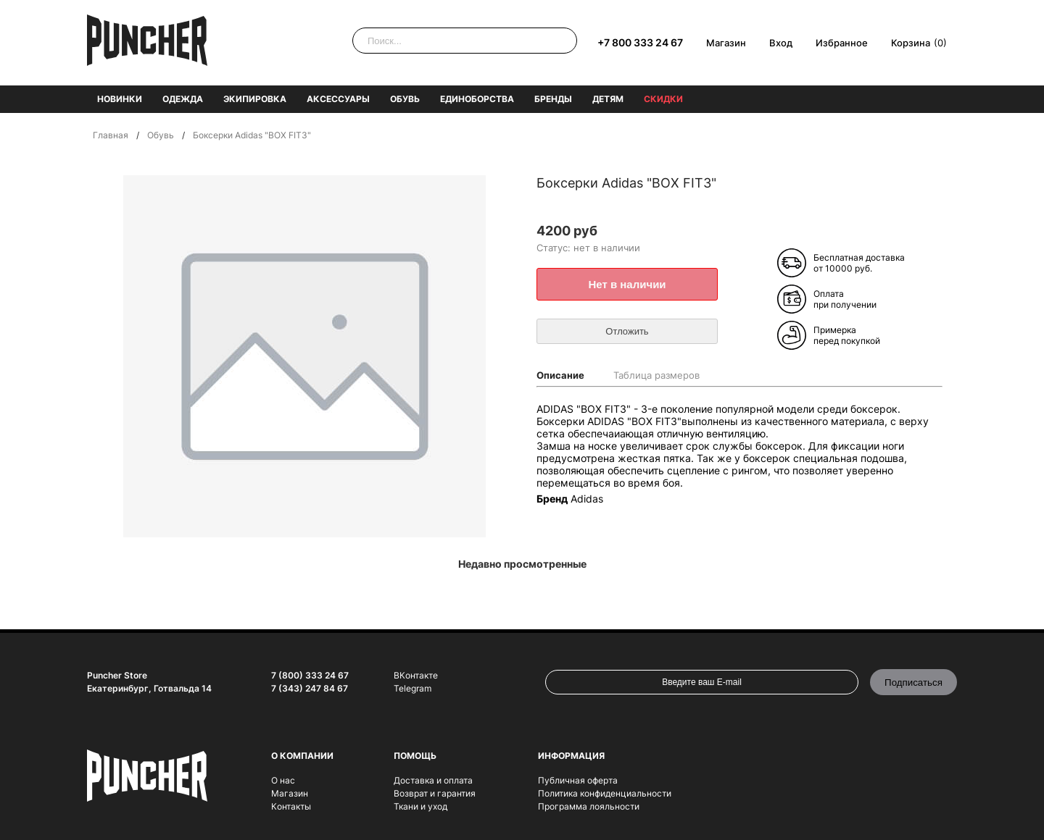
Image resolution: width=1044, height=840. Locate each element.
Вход (780, 43)
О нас (283, 780)
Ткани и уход (420, 806)
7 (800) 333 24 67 (310, 675)
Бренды (553, 98)
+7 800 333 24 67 (640, 42)
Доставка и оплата (433, 780)
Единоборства (477, 98)
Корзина (910, 43)
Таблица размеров (656, 375)
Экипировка (254, 98)
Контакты (291, 806)
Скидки (663, 98)
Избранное (842, 43)
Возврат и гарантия (435, 793)
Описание (560, 375)
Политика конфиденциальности (604, 793)
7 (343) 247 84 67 (309, 688)
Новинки (119, 98)
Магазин (726, 43)
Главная (110, 135)
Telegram (412, 688)
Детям (608, 98)
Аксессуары (338, 98)
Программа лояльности (588, 806)
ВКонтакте (416, 675)
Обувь (405, 98)
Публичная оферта (578, 780)
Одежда (182, 98)
